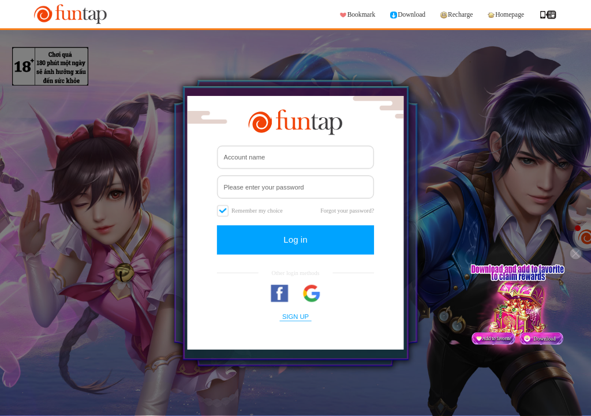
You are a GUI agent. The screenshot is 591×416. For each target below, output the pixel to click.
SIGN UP (295, 316)
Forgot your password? (347, 210)
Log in (295, 239)
